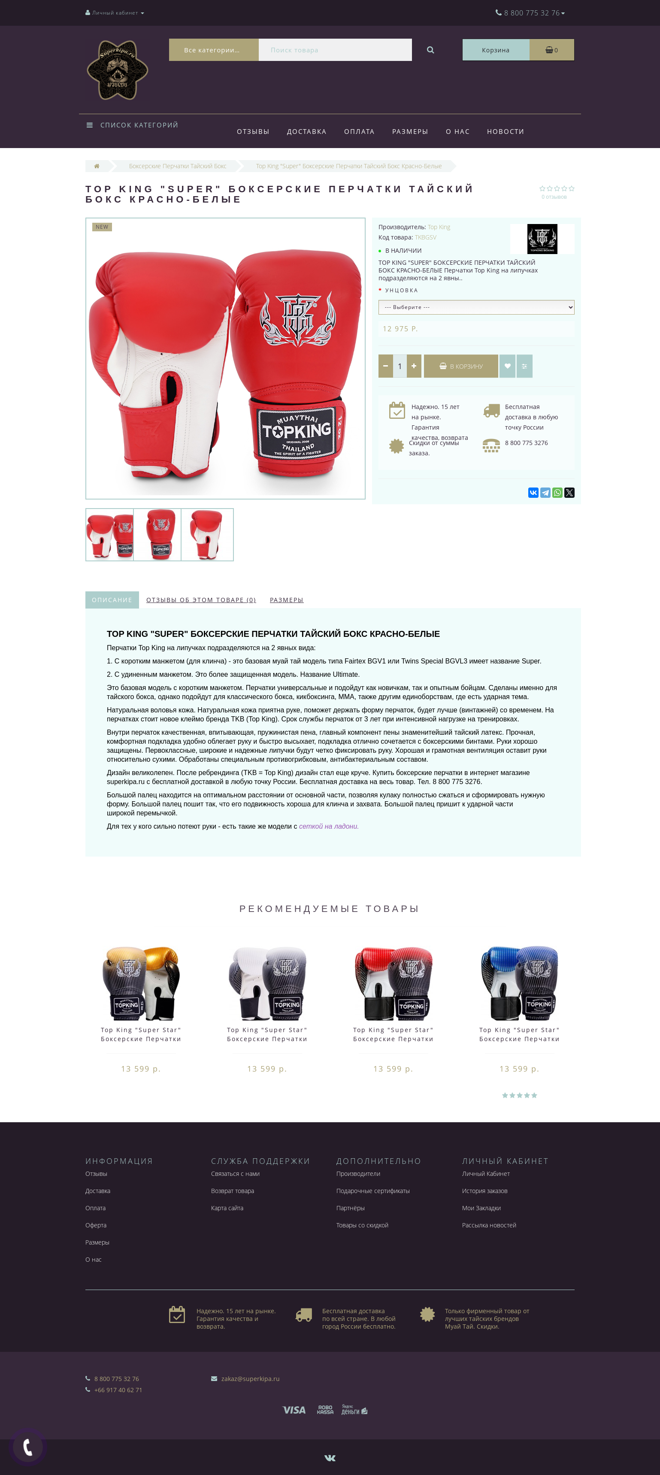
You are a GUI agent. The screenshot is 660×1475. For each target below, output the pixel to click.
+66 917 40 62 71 (118, 1390)
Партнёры (350, 1208)
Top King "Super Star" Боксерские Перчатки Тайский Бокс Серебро (267, 1039)
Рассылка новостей (489, 1225)
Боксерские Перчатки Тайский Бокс (178, 166)
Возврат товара (232, 1191)
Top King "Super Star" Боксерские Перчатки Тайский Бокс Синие (519, 1039)
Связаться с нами (235, 1173)
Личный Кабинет (486, 1173)
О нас (463, 131)
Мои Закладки (481, 1208)
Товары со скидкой (362, 1225)
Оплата (362, 131)
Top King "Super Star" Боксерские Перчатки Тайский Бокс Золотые (141, 1039)
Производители (358, 1173)
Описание (112, 600)
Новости (512, 131)
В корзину (461, 366)
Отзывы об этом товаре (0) (201, 600)
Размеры (414, 131)
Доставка (308, 131)
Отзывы (253, 131)
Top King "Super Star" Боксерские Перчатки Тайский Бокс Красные (393, 1039)
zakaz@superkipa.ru (250, 1379)
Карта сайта (227, 1208)
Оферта (95, 1225)
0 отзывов (554, 196)
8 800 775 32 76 (116, 1379)
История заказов (485, 1191)
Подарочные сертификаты (373, 1191)
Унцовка (402, 290)
